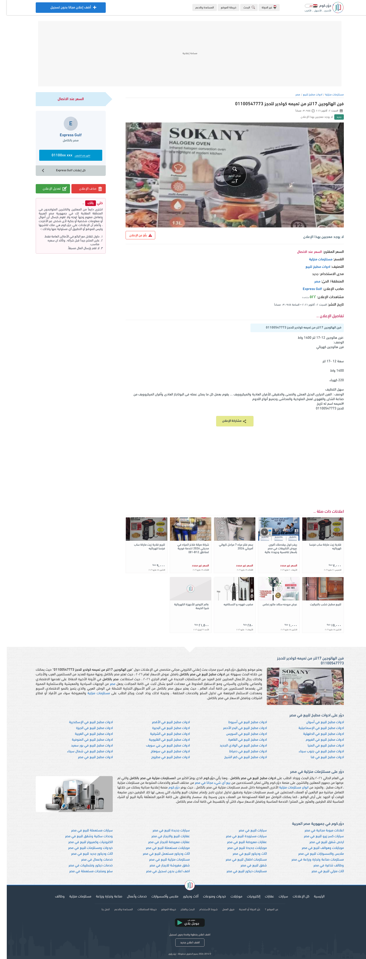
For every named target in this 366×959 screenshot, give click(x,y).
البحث (243, 7)
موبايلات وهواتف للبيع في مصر (316, 848)
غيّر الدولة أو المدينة (242, 909)
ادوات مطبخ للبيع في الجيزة (87, 728)
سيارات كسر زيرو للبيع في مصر (317, 836)
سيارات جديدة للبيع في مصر (164, 830)
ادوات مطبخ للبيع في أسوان (318, 722)
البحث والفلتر (181, 909)
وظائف (53, 896)
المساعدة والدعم (198, 7)
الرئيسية (312, 896)
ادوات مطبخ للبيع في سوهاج (163, 751)
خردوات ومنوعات (207, 896)
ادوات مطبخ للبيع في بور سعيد (85, 745)
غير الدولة (262, 7)
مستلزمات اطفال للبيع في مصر (239, 859)
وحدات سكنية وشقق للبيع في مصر (82, 836)
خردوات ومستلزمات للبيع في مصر (83, 848)
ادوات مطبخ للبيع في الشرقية (163, 734)
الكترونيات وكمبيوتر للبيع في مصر (84, 842)
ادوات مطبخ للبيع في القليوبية (162, 740)
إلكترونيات (246, 896)
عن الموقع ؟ (264, 909)
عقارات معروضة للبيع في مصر (240, 842)
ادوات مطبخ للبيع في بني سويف (161, 745)
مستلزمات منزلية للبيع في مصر (162, 859)
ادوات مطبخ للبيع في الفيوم (318, 740)
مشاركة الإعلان (228, 421)
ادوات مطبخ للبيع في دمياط (241, 751)
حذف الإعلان (84, 189)
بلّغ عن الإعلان (134, 235)
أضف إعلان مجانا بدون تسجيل (64, 9)
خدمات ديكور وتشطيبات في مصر (84, 865)
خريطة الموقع (221, 7)
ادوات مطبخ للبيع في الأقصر (164, 722)
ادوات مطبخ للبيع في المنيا (319, 745)
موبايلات (230, 896)
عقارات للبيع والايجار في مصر (164, 836)
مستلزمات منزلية (327, 94)
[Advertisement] (183, 53)
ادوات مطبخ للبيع (306, 94)
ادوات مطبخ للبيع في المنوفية (85, 740)
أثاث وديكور (184, 896)
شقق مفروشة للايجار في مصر (163, 865)
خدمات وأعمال (130, 896)
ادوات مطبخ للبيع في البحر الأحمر (238, 728)
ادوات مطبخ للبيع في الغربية (87, 734)
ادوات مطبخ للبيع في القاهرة (241, 740)
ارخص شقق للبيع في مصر (320, 842)
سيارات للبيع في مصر (246, 830)
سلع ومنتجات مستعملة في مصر (84, 871)
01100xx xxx (64, 155)
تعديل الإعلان (48, 189)
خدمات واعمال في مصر (90, 859)
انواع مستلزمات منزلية (286, 787)
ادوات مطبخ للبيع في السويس (239, 734)
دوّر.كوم (167, 787)
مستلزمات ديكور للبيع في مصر (240, 871)
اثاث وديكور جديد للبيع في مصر (85, 854)
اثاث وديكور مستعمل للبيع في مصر (159, 854)
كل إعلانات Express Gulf (56, 170)
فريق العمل (221, 909)
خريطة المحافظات (140, 909)
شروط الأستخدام (202, 909)
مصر (291, 94)
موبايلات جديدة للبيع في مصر (240, 848)
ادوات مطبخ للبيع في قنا (320, 757)
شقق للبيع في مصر (247, 865)
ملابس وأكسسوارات (158, 896)
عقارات (262, 896)
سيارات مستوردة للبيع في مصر (239, 836)
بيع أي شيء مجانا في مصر (206, 783)
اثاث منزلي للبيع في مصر (321, 871)
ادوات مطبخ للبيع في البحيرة (164, 728)
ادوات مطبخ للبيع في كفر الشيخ (239, 757)
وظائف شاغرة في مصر (322, 865)
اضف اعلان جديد (183, 942)
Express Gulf (305, 289)
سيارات (276, 896)
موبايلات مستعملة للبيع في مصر (161, 848)
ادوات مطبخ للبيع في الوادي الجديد (236, 745)
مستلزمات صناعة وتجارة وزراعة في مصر (311, 859)
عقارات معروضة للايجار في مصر (162, 842)
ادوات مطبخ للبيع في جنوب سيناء (314, 751)
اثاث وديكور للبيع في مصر (243, 854)
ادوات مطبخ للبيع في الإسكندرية (84, 722)
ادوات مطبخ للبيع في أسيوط (241, 722)
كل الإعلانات (294, 896)
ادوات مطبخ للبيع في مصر (88, 757)
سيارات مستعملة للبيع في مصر (85, 830)
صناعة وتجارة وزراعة (102, 896)
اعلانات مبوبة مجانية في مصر (317, 830)
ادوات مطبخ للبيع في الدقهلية (316, 734)
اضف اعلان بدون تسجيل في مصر (161, 871)
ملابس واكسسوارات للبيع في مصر (314, 854)
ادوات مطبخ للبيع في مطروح (163, 757)
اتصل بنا (99, 909)
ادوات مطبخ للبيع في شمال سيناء (83, 751)
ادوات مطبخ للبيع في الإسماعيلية (314, 728)
